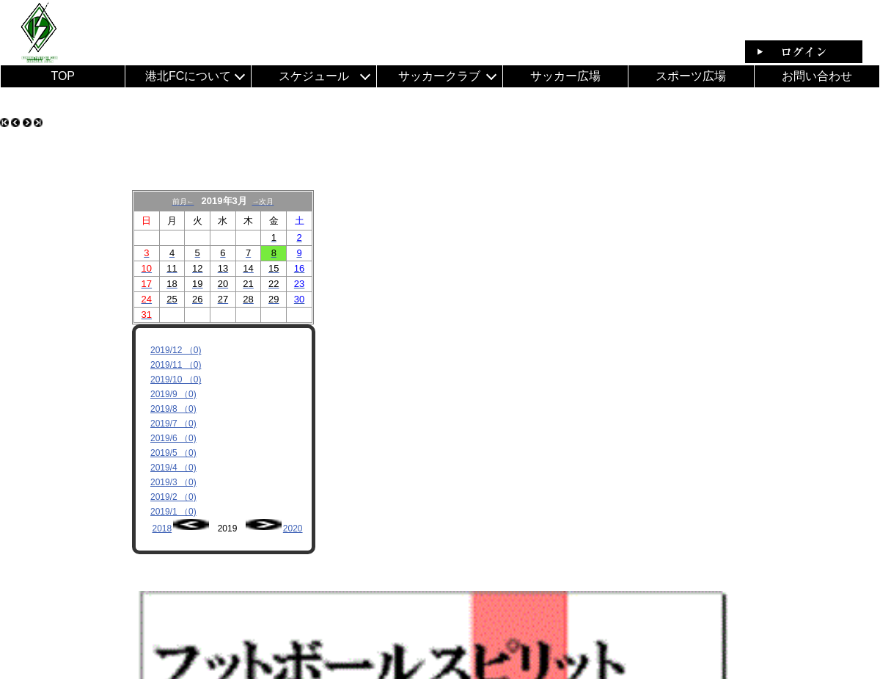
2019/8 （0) (173, 409)
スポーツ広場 (691, 76)
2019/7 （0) (173, 423)
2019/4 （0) (173, 467)
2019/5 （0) (173, 453)
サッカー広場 (565, 76)
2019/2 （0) (173, 497)
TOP (63, 76)
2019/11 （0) (175, 365)
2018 (162, 528)
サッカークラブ (439, 76)
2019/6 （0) (173, 438)
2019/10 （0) (175, 379)
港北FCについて (188, 76)
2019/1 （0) (173, 511)
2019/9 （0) (173, 394)
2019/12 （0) (175, 350)
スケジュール (314, 76)
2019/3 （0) (173, 482)
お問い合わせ (817, 76)
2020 (293, 528)
